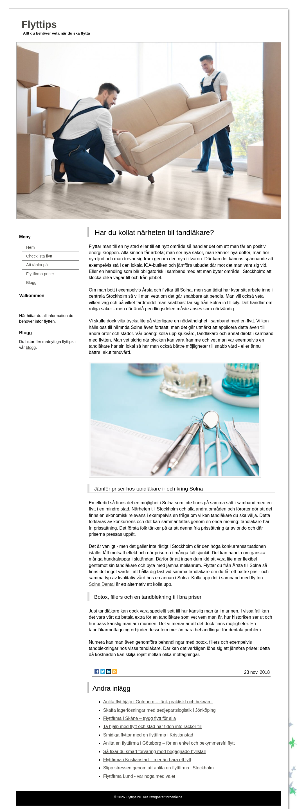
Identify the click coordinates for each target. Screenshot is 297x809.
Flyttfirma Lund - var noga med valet (139, 776)
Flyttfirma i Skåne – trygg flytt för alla (139, 718)
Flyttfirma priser (40, 274)
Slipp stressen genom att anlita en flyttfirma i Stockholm (158, 767)
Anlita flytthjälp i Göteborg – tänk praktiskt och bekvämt (158, 701)
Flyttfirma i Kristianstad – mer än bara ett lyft (147, 759)
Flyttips (39, 24)
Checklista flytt (39, 256)
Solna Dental (102, 584)
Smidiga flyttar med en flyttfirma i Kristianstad (148, 735)
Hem (30, 247)
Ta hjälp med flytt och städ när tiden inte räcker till (152, 726)
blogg (31, 347)
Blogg (31, 282)
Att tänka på (37, 265)
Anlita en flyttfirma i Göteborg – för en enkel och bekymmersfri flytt (169, 743)
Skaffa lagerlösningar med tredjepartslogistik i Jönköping (159, 710)
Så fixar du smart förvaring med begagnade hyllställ (154, 751)
